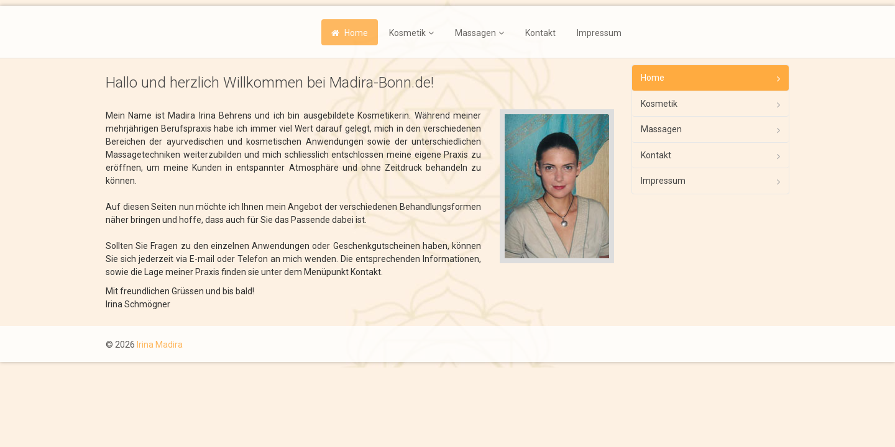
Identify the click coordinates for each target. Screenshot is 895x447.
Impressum (599, 33)
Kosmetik (407, 33)
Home (356, 33)
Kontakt (540, 33)
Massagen (475, 33)
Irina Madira (160, 345)
